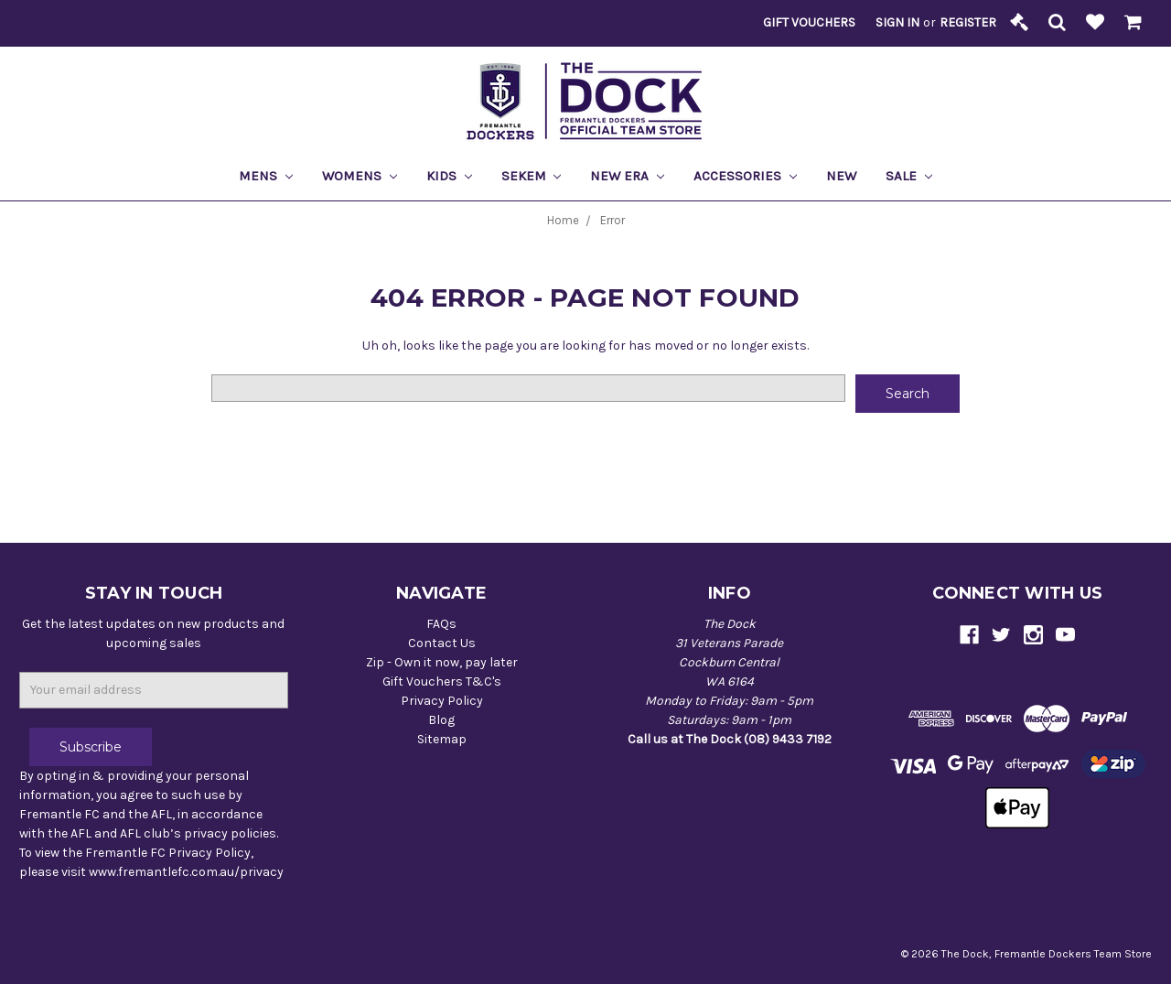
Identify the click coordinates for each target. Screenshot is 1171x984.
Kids (449, 176)
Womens (359, 176)
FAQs (441, 624)
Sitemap (442, 739)
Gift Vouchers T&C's (441, 681)
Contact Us (442, 643)
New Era (627, 176)
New (841, 176)
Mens (266, 176)
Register (968, 22)
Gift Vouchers (809, 22)
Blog (441, 720)
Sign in (897, 22)
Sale (909, 176)
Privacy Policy (442, 700)
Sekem (531, 176)
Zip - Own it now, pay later (442, 662)
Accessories (745, 176)
